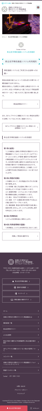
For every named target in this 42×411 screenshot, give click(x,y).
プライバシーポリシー (21, 390)
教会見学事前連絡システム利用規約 (17, 37)
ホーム (4, 37)
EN (14, 376)
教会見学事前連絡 (15, 408)
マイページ (21, 293)
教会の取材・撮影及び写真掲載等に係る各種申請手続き (19, 342)
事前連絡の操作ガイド (21, 299)
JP (10, 376)
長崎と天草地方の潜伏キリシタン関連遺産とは (17, 317)
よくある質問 (7, 335)
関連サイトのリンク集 (9, 370)
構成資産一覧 (7, 323)
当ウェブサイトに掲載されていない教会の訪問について (19, 349)
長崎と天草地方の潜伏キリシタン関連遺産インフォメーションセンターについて (19, 363)
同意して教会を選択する (20, 236)
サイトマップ (21, 393)
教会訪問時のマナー (20, 104)
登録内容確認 (21, 287)
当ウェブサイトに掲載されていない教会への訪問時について (20, 127)
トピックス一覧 (7, 356)
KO (18, 376)
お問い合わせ (21, 386)
